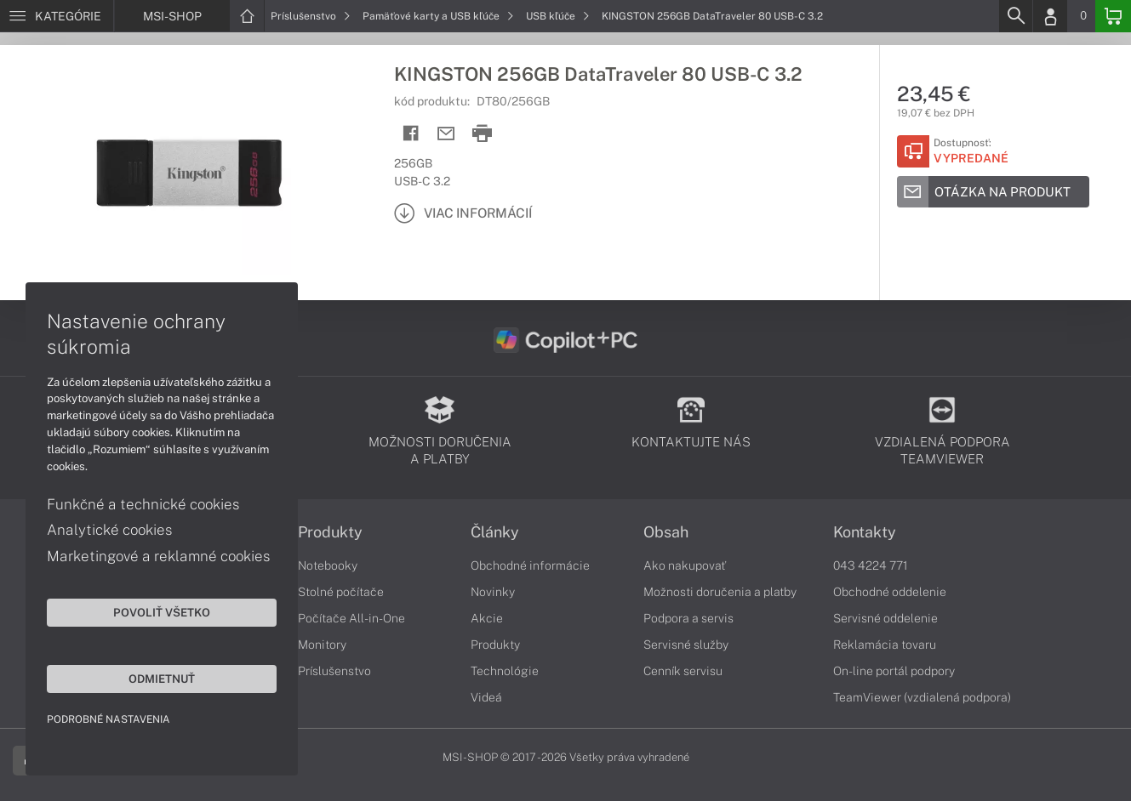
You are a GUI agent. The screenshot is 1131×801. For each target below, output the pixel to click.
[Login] (1050, 16)
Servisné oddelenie (885, 618)
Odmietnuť (162, 678)
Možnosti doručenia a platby (720, 592)
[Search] (1015, 16)
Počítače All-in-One (351, 618)
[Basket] (1113, 16)
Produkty (330, 532)
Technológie (505, 671)
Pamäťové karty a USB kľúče (438, 16)
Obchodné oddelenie (889, 592)
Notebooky (327, 565)
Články (495, 532)
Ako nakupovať (684, 565)
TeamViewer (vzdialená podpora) (922, 697)
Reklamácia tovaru (884, 644)
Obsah (665, 532)
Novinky (493, 592)
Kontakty (864, 532)
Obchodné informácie (530, 565)
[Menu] (56, 16)
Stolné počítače (341, 592)
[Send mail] (446, 134)
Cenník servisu (683, 671)
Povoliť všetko (161, 612)
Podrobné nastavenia (108, 719)
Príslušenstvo (311, 16)
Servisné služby (685, 644)
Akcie (487, 618)
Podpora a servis (688, 618)
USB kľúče (558, 16)
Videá (486, 697)
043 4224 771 (870, 565)
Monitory (322, 644)
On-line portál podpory (894, 671)
